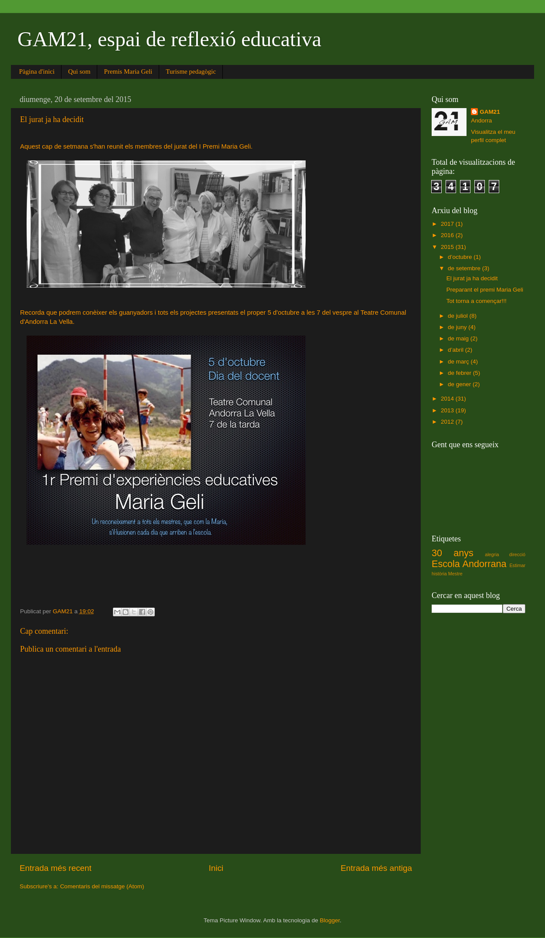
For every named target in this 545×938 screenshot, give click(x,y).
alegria (492, 554)
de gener (460, 384)
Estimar (517, 565)
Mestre (455, 573)
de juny (458, 327)
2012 (448, 421)
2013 (448, 410)
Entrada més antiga (376, 868)
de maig (459, 338)
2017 (448, 224)
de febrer (460, 373)
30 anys (452, 552)
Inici (216, 868)
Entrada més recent (56, 868)
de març (459, 361)
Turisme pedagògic (191, 71)
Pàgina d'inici (36, 71)
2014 (448, 398)
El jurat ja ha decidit (472, 278)
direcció (517, 554)
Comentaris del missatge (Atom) (102, 886)
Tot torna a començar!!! (476, 301)
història (439, 573)
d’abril (456, 350)
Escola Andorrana (469, 563)
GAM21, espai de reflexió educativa (169, 39)
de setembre (465, 268)
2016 (448, 235)
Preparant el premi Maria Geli (484, 289)
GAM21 (490, 112)
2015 (448, 247)
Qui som (79, 71)
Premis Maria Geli (128, 71)
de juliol (459, 316)
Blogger (330, 920)
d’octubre (460, 257)
